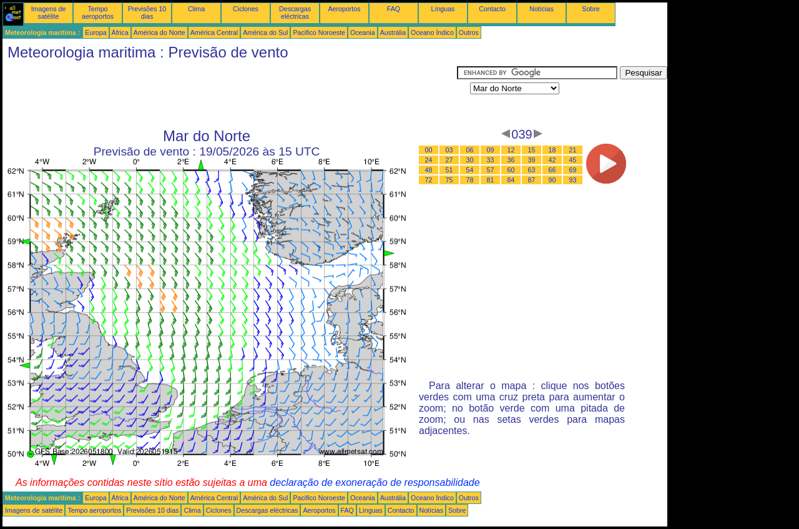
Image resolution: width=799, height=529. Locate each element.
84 (511, 180)
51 (449, 170)
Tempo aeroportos (98, 12)
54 (470, 170)
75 (449, 180)
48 (429, 170)
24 (429, 160)
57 (490, 170)
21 (573, 150)
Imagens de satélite (48, 12)
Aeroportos (344, 8)
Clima (196, 8)
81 (490, 180)
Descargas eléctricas (295, 12)
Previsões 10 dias (147, 12)
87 (532, 180)
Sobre (590, 8)
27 (449, 160)
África (120, 32)
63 (532, 170)
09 (490, 150)
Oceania (362, 32)
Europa (95, 32)
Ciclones (245, 8)
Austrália (393, 32)
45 (573, 160)
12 (511, 150)
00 (429, 150)
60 (511, 170)
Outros (469, 32)
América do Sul (265, 32)
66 (552, 170)
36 (511, 160)
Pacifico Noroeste (319, 32)
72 (429, 180)
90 (552, 180)
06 (470, 150)
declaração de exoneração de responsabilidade (374, 482)
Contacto (492, 8)
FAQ (393, 8)
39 (532, 160)
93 (573, 180)
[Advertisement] (229, 94)
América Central (214, 32)
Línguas (443, 8)
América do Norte (159, 32)
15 (532, 150)
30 (470, 160)
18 (552, 150)
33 (490, 160)
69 (573, 170)
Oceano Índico (432, 32)
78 (470, 180)
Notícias (541, 8)
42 (552, 160)
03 (449, 150)
